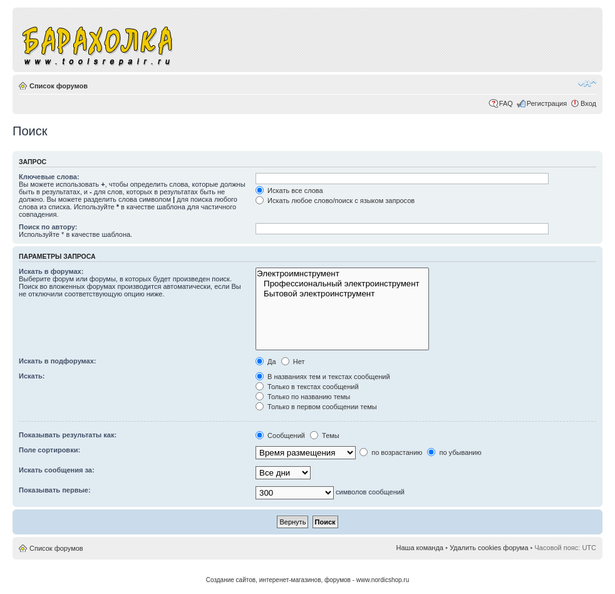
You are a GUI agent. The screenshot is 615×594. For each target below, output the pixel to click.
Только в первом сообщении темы (316, 406)
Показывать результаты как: (67, 435)
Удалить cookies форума (489, 547)
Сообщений (280, 435)
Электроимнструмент (342, 274)
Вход (588, 103)
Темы (324, 435)
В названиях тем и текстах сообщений (323, 376)
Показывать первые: (55, 490)
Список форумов (58, 86)
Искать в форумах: (51, 271)
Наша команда (419, 547)
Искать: (31, 376)
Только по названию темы (303, 396)
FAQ (506, 103)
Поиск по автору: (48, 227)
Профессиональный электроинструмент (342, 284)
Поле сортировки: (49, 450)
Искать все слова (289, 190)
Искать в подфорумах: (57, 361)
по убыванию (454, 452)
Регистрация (547, 103)
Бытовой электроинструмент (342, 294)
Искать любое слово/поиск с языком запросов (335, 200)
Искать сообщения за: (57, 470)
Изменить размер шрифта (587, 83)
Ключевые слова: (49, 176)
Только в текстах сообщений (307, 386)
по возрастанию (390, 452)
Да (266, 361)
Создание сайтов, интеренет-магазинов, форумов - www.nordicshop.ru (308, 579)
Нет (293, 361)
